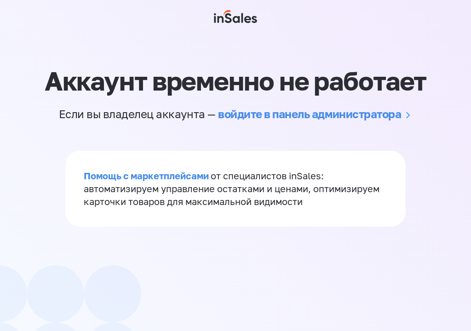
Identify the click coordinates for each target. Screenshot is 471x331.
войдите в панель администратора (309, 113)
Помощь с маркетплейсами (147, 175)
